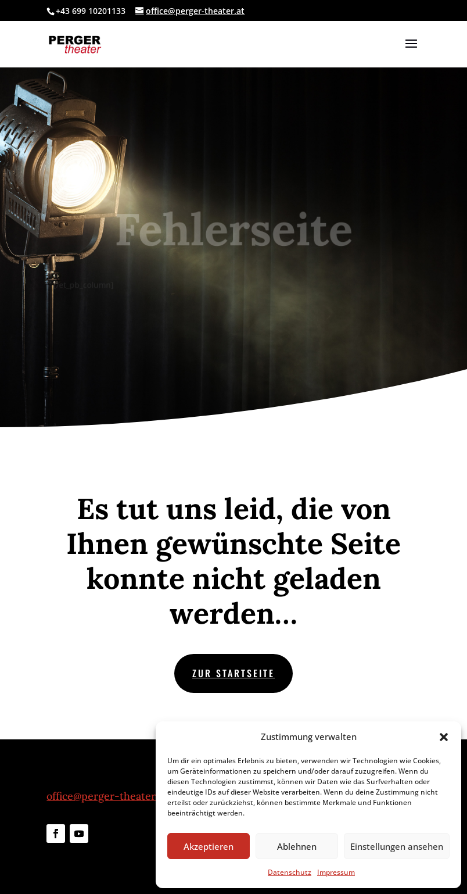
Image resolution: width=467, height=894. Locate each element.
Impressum (336, 872)
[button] (444, 737)
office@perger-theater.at (106, 796)
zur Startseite (233, 673)
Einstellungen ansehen (396, 846)
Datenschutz (289, 872)
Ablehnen (297, 846)
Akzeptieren (209, 846)
